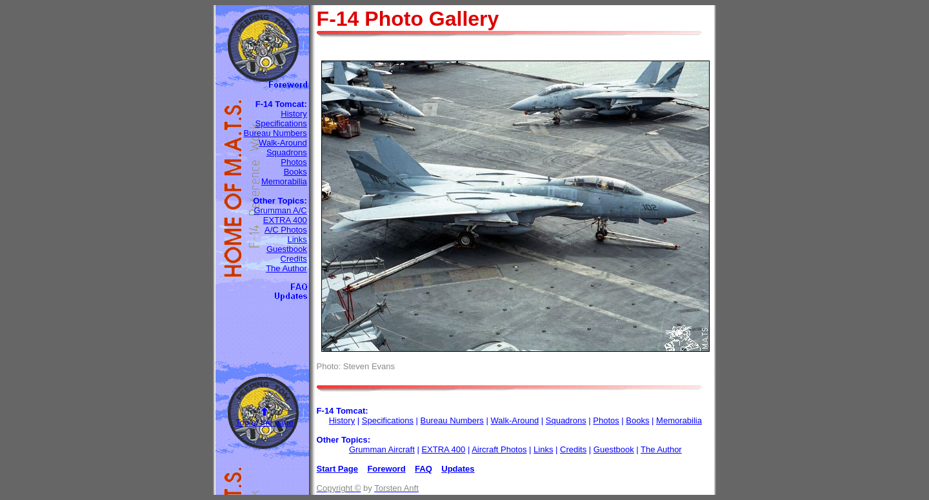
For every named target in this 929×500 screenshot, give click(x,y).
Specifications (281, 123)
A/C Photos (286, 230)
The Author (286, 268)
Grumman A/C (280, 210)
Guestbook (286, 249)
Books (295, 172)
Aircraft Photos (499, 449)
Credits (294, 259)
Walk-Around (283, 143)
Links (296, 239)
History (293, 114)
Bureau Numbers (274, 133)
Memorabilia (284, 181)
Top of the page (264, 422)
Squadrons (286, 152)
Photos (293, 162)
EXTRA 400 (285, 220)
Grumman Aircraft (382, 449)
